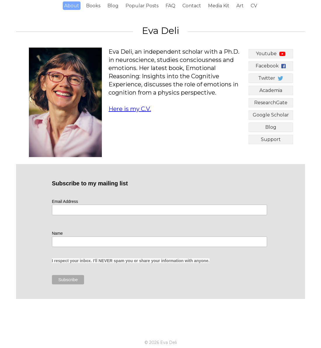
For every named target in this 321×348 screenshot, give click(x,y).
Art (240, 5)
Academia (270, 90)
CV (254, 5)
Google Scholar (271, 115)
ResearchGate (270, 102)
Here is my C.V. (130, 108)
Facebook (271, 66)
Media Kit (218, 5)
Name (57, 233)
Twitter (270, 78)
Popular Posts (141, 5)
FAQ (170, 5)
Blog (112, 5)
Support (271, 139)
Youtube (270, 53)
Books (93, 5)
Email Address (65, 201)
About (71, 5)
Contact (191, 5)
